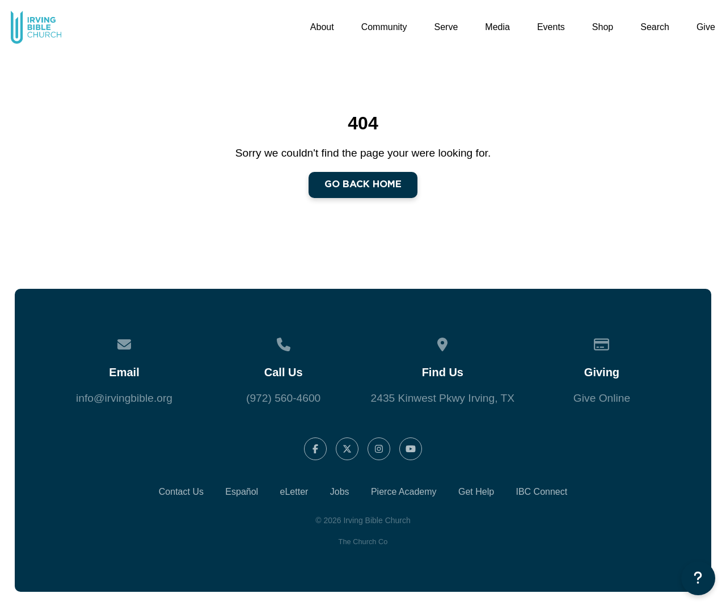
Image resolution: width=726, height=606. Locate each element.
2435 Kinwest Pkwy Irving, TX (442, 398)
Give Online (601, 398)
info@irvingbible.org (124, 398)
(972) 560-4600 (283, 398)
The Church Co (363, 541)
